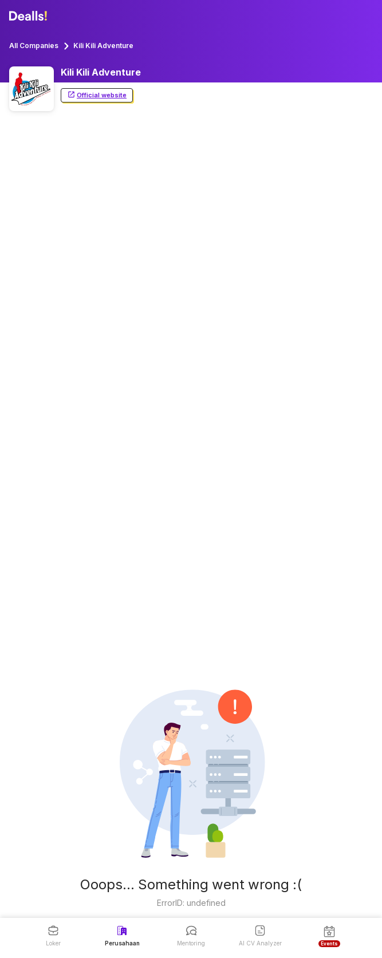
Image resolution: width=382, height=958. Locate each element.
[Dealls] (29, 16)
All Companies (33, 45)
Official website (97, 95)
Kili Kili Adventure (103, 45)
